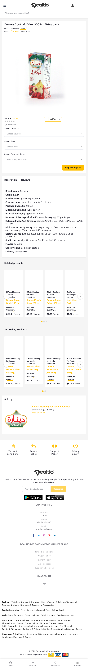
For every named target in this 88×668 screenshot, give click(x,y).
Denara (15, 31)
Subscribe (58, 489)
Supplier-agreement (44, 568)
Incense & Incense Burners (43, 620)
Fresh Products (31, 615)
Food (23, 610)
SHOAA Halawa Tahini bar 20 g (13, 369)
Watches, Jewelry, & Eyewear (25, 602)
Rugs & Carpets (50, 626)
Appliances (7, 637)
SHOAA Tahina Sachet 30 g (33, 368)
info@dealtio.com (44, 529)
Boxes (78, 629)
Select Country (11, 128)
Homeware (73, 634)
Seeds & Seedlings (65, 615)
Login (44, 583)
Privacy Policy (44, 556)
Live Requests (44, 564)
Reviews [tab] (25, 180)
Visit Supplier (38, 413)
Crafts (20, 623)
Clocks (28, 623)
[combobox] (44, 134)
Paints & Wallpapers (11, 629)
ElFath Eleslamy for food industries (51, 406)
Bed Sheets (65, 626)
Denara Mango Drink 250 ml (33, 302)
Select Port (9, 141)
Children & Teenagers (66, 602)
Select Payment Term (14, 154)
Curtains (37, 626)
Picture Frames (48, 623)
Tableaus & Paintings (32, 629)
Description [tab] (10, 180)
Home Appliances (47, 634)
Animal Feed (44, 610)
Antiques (61, 634)
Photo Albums (8, 623)
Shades (70, 629)
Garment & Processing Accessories (37, 605)
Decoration (32, 634)
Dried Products (48, 615)
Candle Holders (22, 620)
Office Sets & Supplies (55, 629)
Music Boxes (64, 620)
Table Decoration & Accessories (17, 626)
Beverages (32, 610)
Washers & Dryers (22, 637)
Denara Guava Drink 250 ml (13, 302)
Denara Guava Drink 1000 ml (54, 302)
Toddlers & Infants (10, 605)
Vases (60, 623)
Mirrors (36, 623)
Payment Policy (44, 560)
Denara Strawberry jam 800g (52, 369)
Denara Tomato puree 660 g (74, 369)
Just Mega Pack (72, 302)
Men (43, 602)
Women (50, 602)
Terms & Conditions (44, 552)
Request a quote (73, 167)
